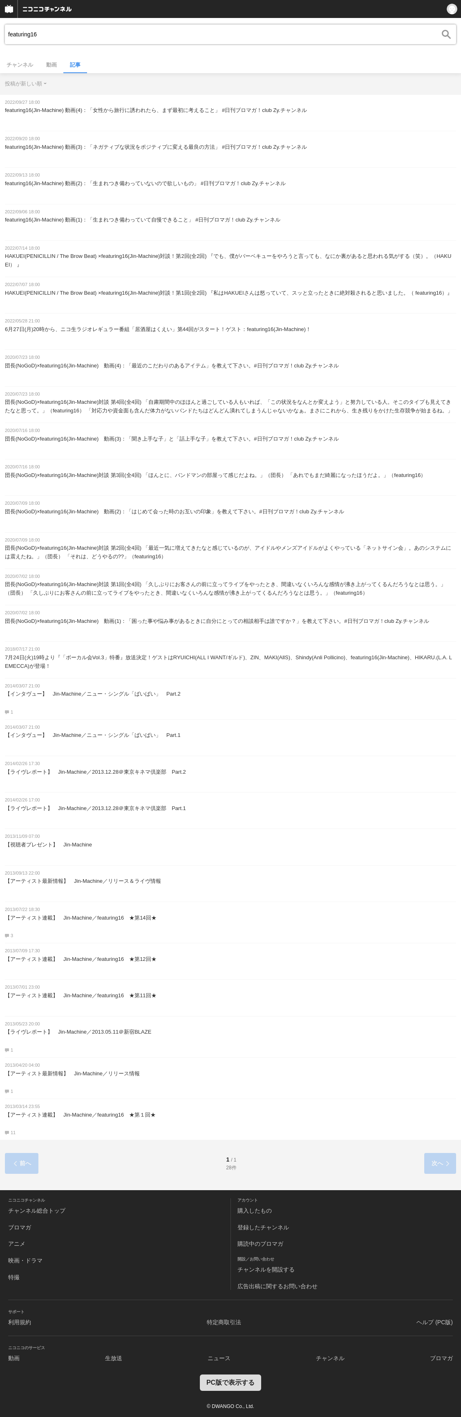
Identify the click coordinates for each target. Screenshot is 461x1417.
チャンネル (20, 65)
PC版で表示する (230, 1382)
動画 (51, 65)
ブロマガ (19, 1227)
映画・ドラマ (25, 1260)
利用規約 (19, 1322)
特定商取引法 (224, 1322)
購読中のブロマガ (260, 1243)
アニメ (16, 1243)
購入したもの (254, 1210)
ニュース (219, 1358)
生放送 (113, 1358)
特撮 (14, 1277)
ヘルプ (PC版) (434, 1322)
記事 (75, 65)
